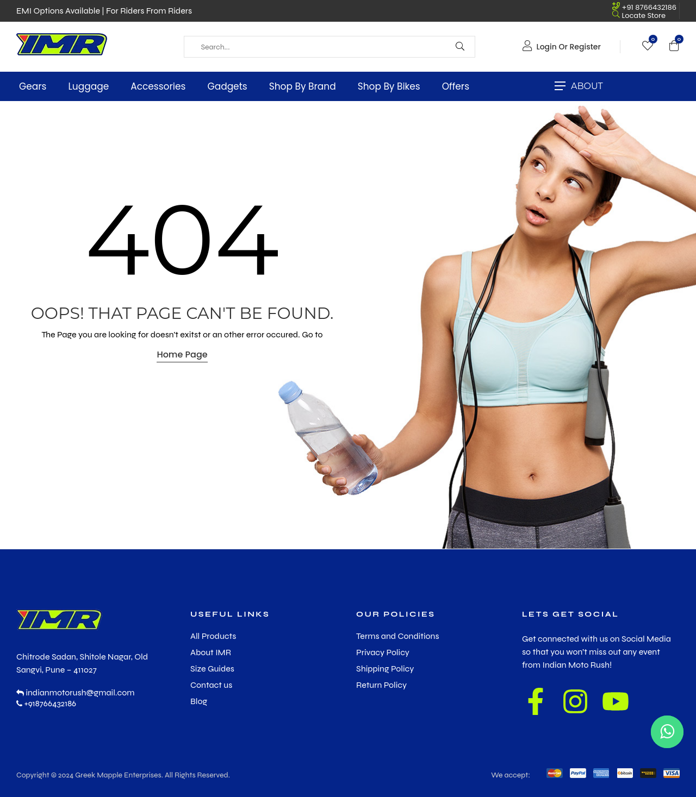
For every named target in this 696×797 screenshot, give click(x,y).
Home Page (182, 354)
